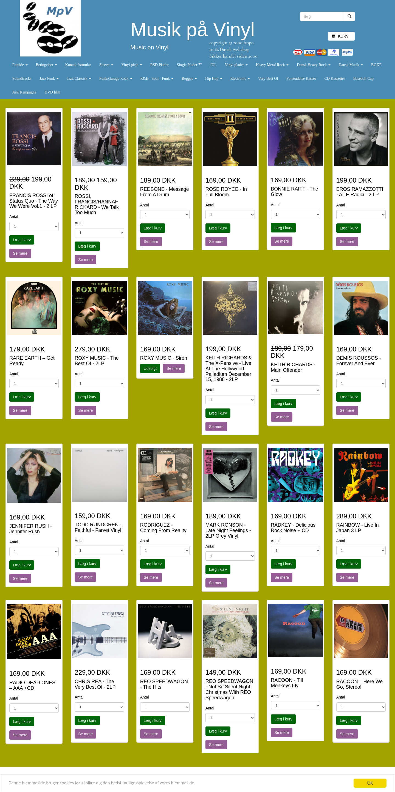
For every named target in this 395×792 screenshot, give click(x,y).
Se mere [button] (20, 253)
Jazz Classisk (79, 78)
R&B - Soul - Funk (157, 78)
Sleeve (106, 65)
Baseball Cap (363, 78)
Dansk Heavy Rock (313, 65)
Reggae (189, 78)
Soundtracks (21, 78)
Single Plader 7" (189, 65)
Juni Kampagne (24, 92)
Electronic (240, 78)
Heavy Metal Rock (272, 65)
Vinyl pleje (132, 65)
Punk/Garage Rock (115, 78)
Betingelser (46, 65)
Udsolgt (150, 368)
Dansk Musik (351, 65)
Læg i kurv (22, 240)
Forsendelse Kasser (301, 78)
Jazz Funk (49, 78)
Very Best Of (268, 78)
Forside (20, 65)
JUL (213, 65)
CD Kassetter (335, 78)
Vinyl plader (236, 65)
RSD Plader (159, 65)
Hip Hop (213, 78)
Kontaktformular (78, 65)
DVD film (52, 92)
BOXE (376, 65)
